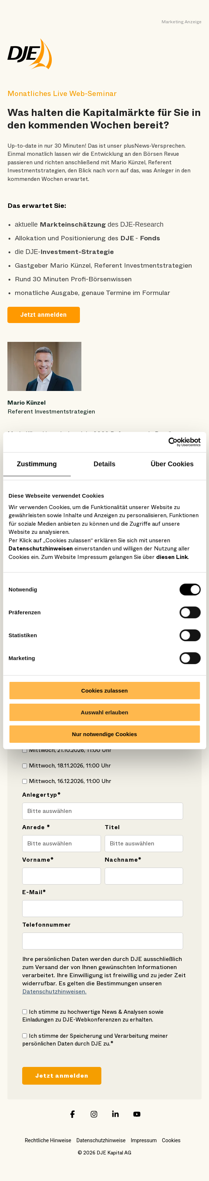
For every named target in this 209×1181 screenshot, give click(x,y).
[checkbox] (102, 750)
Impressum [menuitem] (143, 1140)
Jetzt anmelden (43, 314)
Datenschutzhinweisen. (54, 991)
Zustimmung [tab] (37, 464)
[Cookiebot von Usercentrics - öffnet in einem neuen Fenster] (168, 442)
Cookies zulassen (104, 690)
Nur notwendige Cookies (104, 734)
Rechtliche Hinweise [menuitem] (48, 1140)
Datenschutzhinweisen (41, 549)
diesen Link (172, 557)
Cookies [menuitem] (171, 1140)
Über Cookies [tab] (172, 464)
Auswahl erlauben (104, 712)
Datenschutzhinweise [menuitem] (100, 1140)
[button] (72, 1117)
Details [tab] (104, 464)
